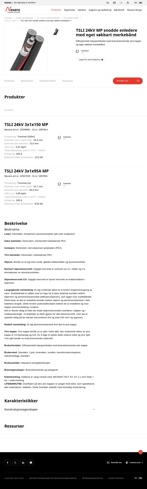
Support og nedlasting (100, 10)
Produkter (56, 10)
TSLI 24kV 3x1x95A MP (26, 171)
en (135, 3)
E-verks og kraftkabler (25, 18)
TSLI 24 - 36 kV (10, 21)
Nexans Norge (134, 10)
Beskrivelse (27, 81)
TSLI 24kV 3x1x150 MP (26, 124)
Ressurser (67, 81)
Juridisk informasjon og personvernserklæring (53, 478)
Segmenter (69, 10)
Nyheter (82, 10)
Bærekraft (119, 10)
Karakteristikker (48, 81)
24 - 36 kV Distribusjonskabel (48, 18)
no (140, 3)
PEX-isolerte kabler (71, 18)
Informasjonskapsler (92, 478)
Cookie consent (116, 478)
